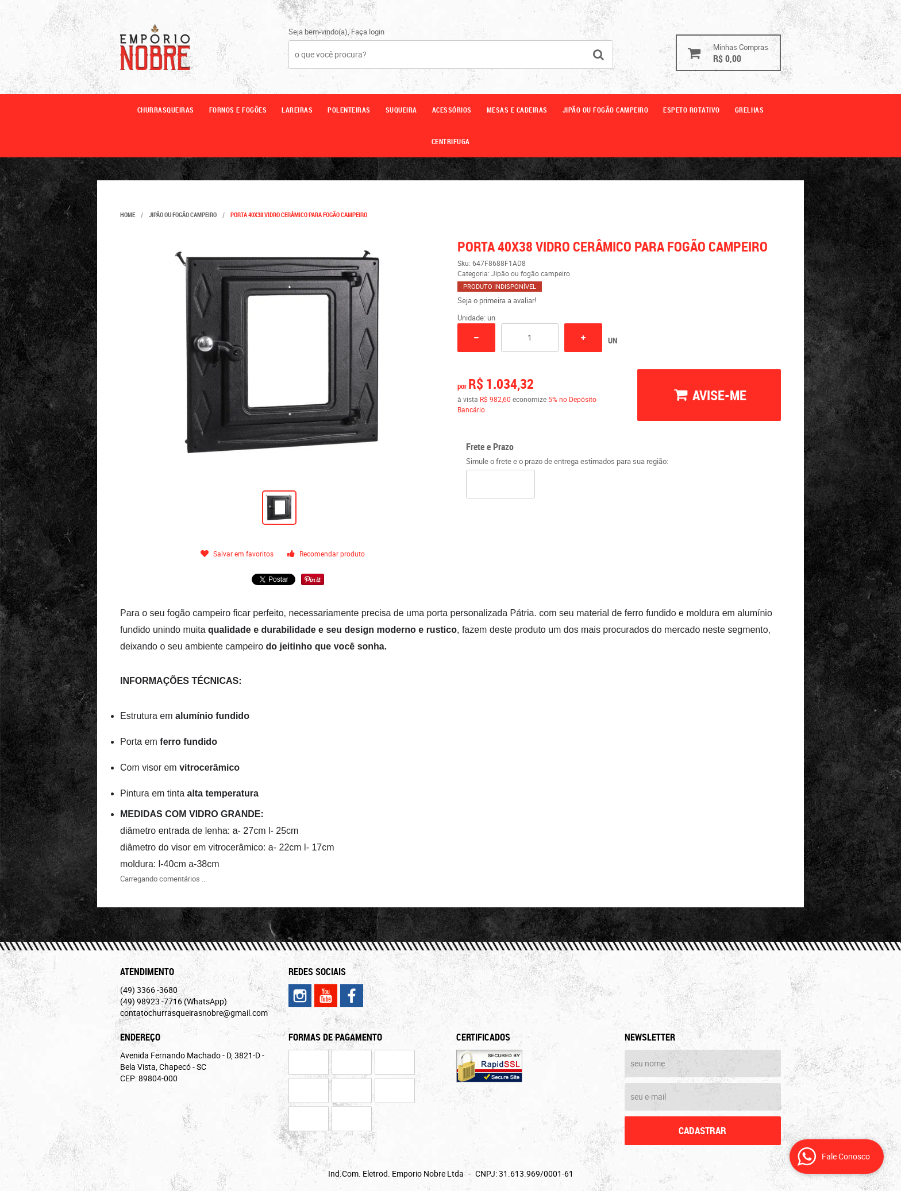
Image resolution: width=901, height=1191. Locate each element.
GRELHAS (749, 109)
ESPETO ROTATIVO (691, 109)
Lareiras (297, 109)
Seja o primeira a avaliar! (496, 300)
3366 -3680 (149, 989)
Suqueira (401, 109)
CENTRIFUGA (451, 141)
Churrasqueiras (165, 109)
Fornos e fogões (238, 109)
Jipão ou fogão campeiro (606, 109)
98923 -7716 (173, 1001)
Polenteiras (349, 109)
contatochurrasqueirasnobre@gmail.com (194, 1012)
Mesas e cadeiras (517, 109)
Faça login (367, 31)
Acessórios (452, 109)
